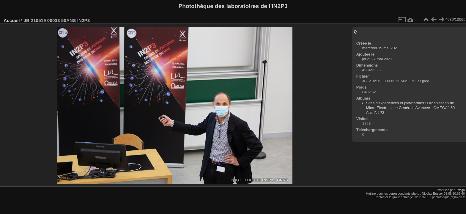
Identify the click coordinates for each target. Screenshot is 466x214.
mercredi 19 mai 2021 (380, 48)
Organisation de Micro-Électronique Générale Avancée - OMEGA (410, 105)
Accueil (12, 20)
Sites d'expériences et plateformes (395, 103)
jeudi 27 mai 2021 (377, 59)
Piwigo (460, 190)
